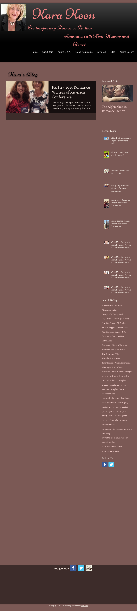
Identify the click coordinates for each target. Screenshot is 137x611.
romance (123, 420)
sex (103, 433)
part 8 (124, 415)
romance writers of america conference (117, 429)
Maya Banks (122, 327)
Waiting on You (108, 367)
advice (119, 367)
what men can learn (110, 451)
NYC (124, 332)
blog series (124, 376)
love (104, 402)
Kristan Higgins (108, 327)
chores (105, 384)
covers (123, 384)
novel (111, 407)
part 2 (111, 411)
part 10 (125, 407)
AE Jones (118, 305)
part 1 (118, 407)
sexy (108, 433)
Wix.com (84, 605)
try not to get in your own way (115, 437)
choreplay (121, 380)
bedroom (114, 376)
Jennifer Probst (108, 323)
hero (122, 389)
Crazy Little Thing (110, 314)
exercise (105, 389)
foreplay (114, 389)
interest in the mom (111, 398)
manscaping (122, 402)
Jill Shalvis (121, 323)
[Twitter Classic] (111, 464)
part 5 (104, 415)
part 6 (111, 415)
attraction (106, 371)
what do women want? (112, 446)
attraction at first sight (122, 371)
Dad (121, 314)
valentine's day (108, 442)
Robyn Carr (107, 340)
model (105, 407)
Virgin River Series (123, 362)
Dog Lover (106, 318)
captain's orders (108, 380)
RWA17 (121, 336)
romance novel (108, 424)
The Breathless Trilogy (111, 354)
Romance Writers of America (114, 345)
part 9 (104, 420)
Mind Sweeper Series (111, 332)
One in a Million (109, 336)
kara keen (125, 398)
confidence (114, 384)
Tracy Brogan (108, 362)
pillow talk (113, 420)
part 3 (118, 411)
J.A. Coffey (124, 318)
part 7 (118, 415)
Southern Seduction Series (113, 349)
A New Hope (107, 305)
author (105, 376)
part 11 (104, 411)
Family (116, 318)
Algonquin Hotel (109, 310)
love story (111, 402)
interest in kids (108, 393)
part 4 (124, 411)
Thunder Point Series (111, 358)
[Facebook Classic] (105, 464)
